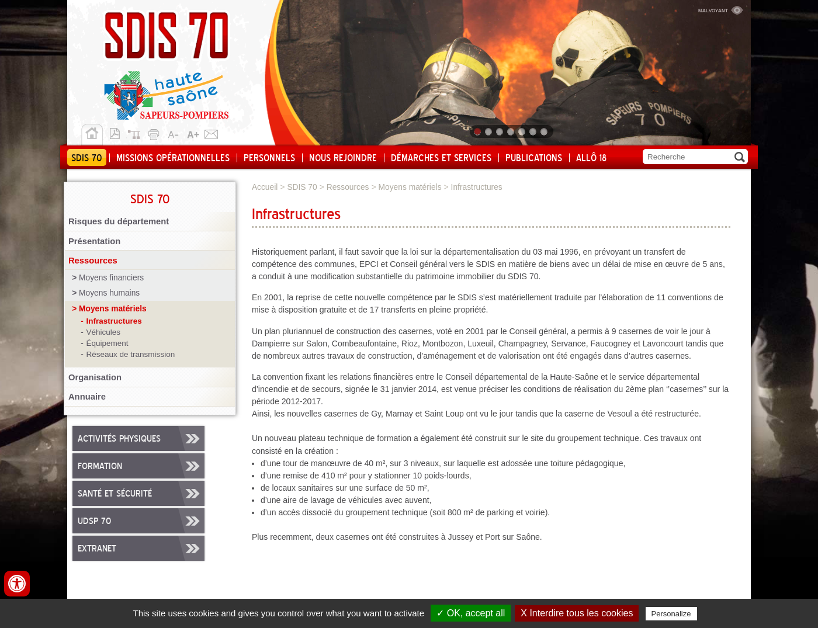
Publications (533, 158)
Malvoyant (720, 9)
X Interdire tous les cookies (577, 613)
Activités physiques (119, 439)
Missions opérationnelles (173, 158)
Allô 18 (591, 158)
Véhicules (103, 332)
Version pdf (118, 132)
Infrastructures (113, 321)
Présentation (94, 241)
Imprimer (155, 132)
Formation (100, 466)
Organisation (95, 377)
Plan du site (136, 132)
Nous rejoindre (343, 158)
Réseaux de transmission (130, 354)
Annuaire (87, 396)
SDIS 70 (86, 158)
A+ (193, 132)
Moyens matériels (113, 308)
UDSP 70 (94, 521)
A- (174, 132)
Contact (211, 132)
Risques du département (118, 221)
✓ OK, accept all (470, 613)
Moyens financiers (111, 277)
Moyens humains (109, 293)
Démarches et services (441, 158)
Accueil (92, 135)
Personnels (269, 158)
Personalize (671, 613)
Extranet (97, 549)
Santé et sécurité (115, 494)
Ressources (92, 260)
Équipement (107, 343)
